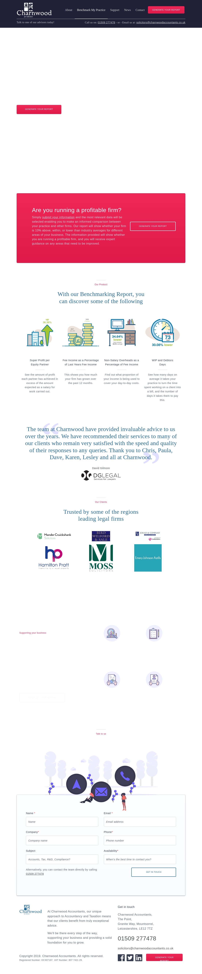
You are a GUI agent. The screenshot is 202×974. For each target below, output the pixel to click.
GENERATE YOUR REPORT (166, 10)
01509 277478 (106, 22)
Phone (108, 832)
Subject (30, 850)
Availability (111, 850)
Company (32, 832)
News (127, 9)
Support (114, 9)
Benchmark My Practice (91, 9)
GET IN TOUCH (153, 872)
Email (108, 813)
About (68, 9)
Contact (140, 9)
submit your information (58, 217)
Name (30, 813)
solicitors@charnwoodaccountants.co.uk (160, 22)
